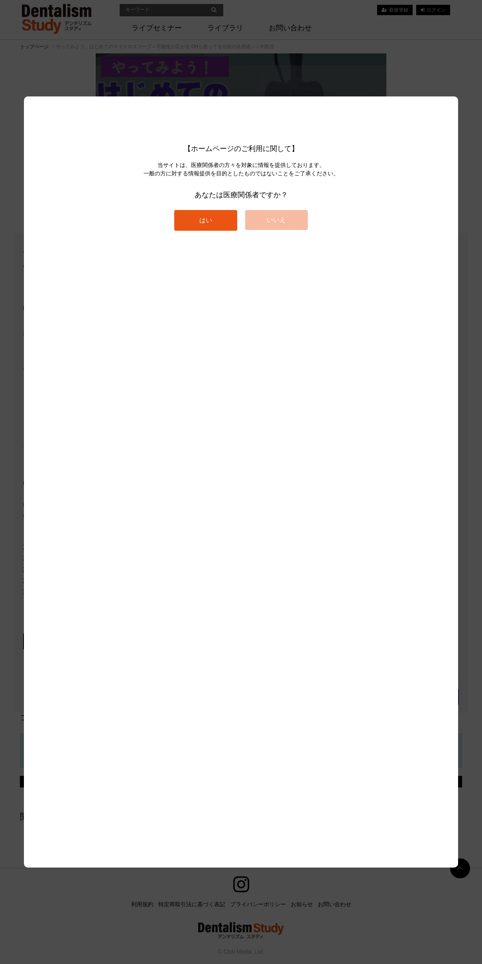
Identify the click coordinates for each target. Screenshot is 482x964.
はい (205, 220)
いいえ (276, 219)
